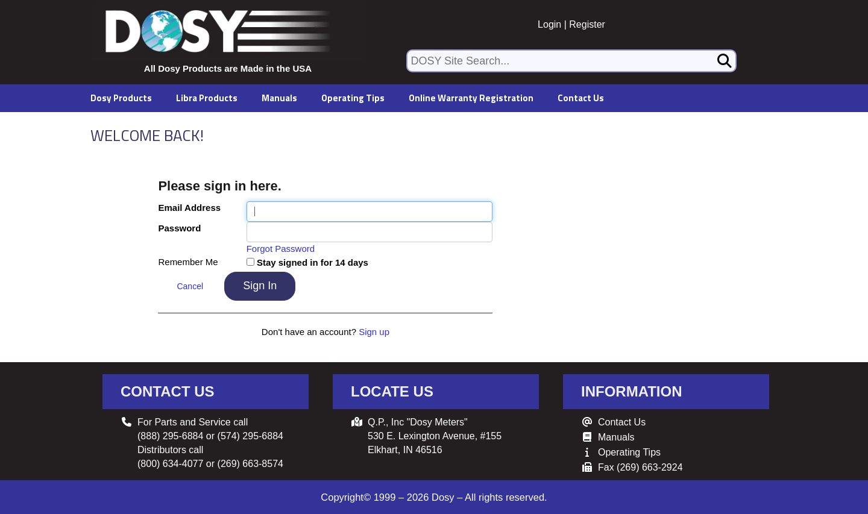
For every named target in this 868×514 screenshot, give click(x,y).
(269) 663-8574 (250, 464)
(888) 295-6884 (170, 436)
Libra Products (206, 98)
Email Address (189, 207)
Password (179, 228)
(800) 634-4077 (170, 464)
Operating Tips (353, 98)
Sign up (374, 332)
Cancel (190, 286)
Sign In (260, 286)
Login (549, 24)
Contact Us (581, 98)
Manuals (279, 98)
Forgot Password (281, 248)
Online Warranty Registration (471, 98)
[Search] (724, 61)
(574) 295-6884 (250, 436)
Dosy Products (121, 98)
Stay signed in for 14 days (312, 262)
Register (587, 24)
